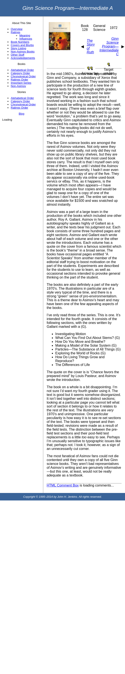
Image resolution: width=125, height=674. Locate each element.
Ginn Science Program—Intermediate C (109, 46)
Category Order (20, 73)
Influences (25, 38)
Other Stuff (17, 54)
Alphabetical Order (22, 70)
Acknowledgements (23, 58)
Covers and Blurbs (22, 45)
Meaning (24, 35)
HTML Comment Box (63, 485)
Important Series (21, 82)
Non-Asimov (18, 86)
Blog (21, 113)
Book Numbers (20, 41)
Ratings (15, 32)
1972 (113, 28)
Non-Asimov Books (23, 51)
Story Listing (18, 48)
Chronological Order (23, 76)
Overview (16, 29)
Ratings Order (19, 79)
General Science (99, 27)
